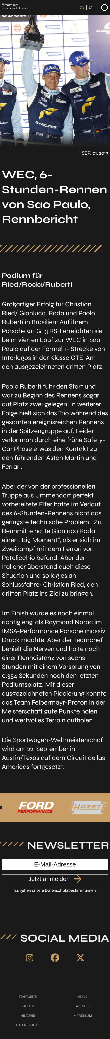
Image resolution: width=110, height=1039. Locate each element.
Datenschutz (28, 1025)
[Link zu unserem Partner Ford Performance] (51, 807)
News (82, 997)
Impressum (82, 1016)
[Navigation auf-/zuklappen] (104, 7)
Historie (28, 1016)
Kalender (82, 1006)
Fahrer (28, 1006)
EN (90, 7)
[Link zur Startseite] (15, 7)
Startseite (28, 997)
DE (82, 7)
